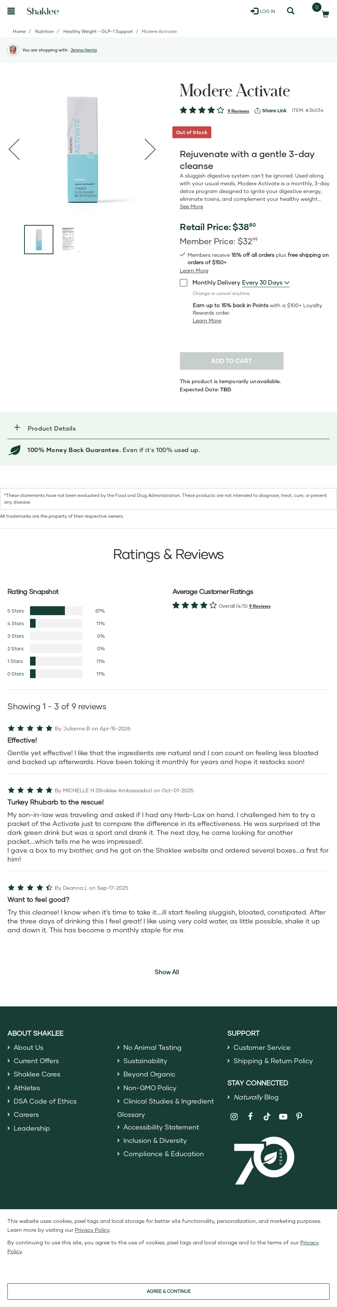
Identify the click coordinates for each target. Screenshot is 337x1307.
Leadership (32, 1128)
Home (19, 31)
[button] (168, 428)
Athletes (27, 1088)
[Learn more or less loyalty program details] (207, 320)
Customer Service (262, 1047)
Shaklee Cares (37, 1074)
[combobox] (266, 282)
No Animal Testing (152, 1047)
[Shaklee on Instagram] (234, 1116)
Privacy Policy (92, 1230)
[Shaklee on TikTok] (267, 1112)
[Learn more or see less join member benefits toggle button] (194, 270)
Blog (256, 1097)
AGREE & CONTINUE (169, 1291)
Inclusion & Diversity (155, 1140)
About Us (29, 1047)
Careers (26, 1114)
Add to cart (231, 360)
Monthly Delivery (210, 282)
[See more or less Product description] (191, 206)
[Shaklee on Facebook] (250, 1116)
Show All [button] (167, 971)
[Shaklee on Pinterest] (299, 1116)
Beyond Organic (149, 1074)
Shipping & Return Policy (273, 1060)
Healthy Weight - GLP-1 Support (98, 31)
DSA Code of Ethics (45, 1101)
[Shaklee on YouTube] (283, 1116)
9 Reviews (238, 111)
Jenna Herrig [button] (83, 49)
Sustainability (145, 1060)
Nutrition (44, 31)
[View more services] (270, 110)
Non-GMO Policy (150, 1088)
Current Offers (36, 1060)
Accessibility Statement (161, 1127)
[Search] (291, 11)
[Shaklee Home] (43, 11)
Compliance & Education (163, 1154)
